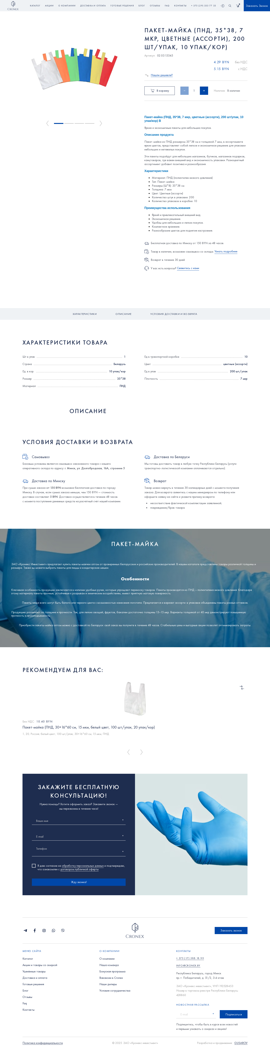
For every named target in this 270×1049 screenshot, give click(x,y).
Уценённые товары (34, 971)
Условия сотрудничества (114, 990)
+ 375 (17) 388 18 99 (190, 958)
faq (167, 5)
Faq (24, 1003)
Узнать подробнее (225, 251)
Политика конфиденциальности (42, 1043)
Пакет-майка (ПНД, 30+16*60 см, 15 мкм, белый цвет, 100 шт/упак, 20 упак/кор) (88, 727)
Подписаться (233, 1014)
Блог (25, 990)
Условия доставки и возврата (173, 314)
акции (49, 5)
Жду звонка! (79, 882)
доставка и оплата (93, 5)
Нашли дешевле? (162, 75)
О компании (107, 959)
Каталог (35, 5)
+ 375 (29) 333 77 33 (203, 5)
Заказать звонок (231, 930)
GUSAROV (241, 1043)
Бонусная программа (112, 971)
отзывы (155, 5)
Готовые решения (33, 984)
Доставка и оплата (34, 978)
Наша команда (109, 965)
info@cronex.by (188, 965)
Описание (123, 314)
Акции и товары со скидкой (39, 965)
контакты (180, 5)
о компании (67, 5)
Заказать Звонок (257, 6)
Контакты (28, 1010)
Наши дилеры (108, 984)
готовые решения (122, 5)
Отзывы (27, 997)
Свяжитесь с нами (188, 268)
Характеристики (85, 314)
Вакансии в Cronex (111, 978)
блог (142, 5)
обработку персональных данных (83, 866)
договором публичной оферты (79, 869)
